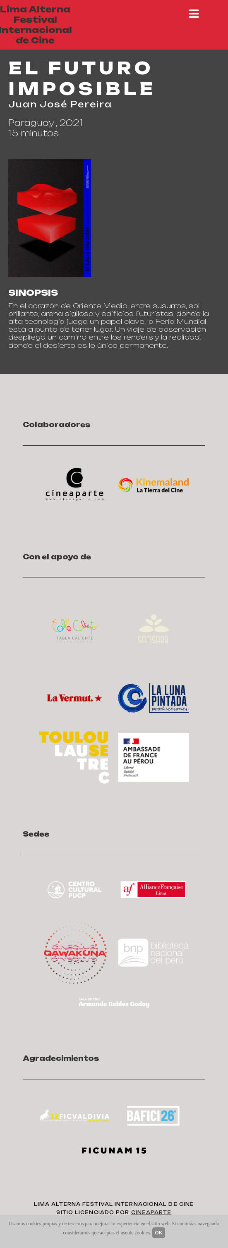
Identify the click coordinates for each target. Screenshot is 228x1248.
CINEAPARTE (151, 1212)
